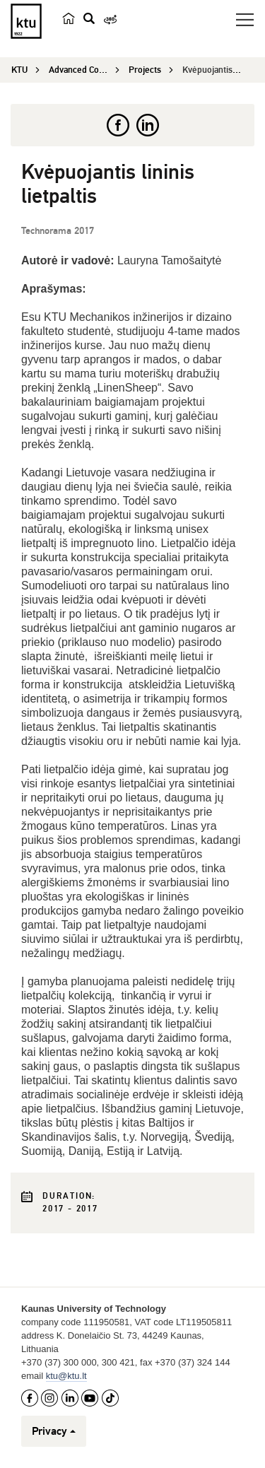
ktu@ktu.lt (66, 1375)
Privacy (54, 1431)
